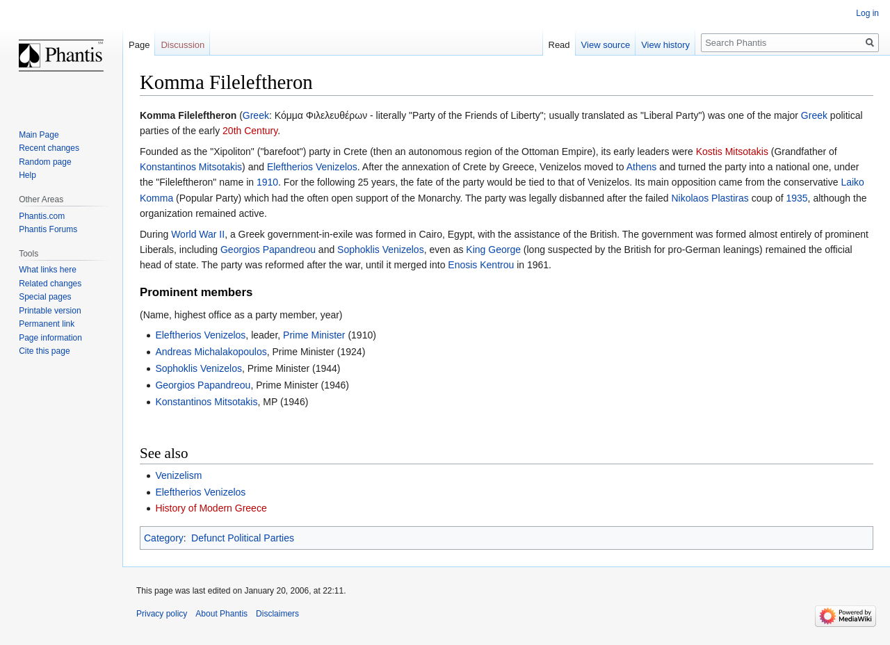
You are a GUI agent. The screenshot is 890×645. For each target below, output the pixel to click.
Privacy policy (161, 614)
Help (27, 175)
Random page (45, 162)
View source (606, 45)
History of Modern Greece (210, 508)
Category (164, 538)
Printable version (50, 311)
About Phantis (221, 614)
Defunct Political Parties (242, 538)
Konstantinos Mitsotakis (191, 166)
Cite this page (44, 351)
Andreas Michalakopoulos (210, 351)
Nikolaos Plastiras (709, 198)
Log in (867, 13)
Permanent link (46, 324)
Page (139, 45)
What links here (47, 270)
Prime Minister (314, 335)
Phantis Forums (48, 229)
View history (665, 45)
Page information (50, 338)
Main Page (38, 135)
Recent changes (49, 148)
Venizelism (178, 475)
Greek (256, 115)
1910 (267, 182)
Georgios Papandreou (268, 249)
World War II (198, 234)
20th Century (249, 130)
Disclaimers (277, 614)
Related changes (50, 283)
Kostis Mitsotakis (732, 151)
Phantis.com (42, 216)
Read (559, 45)
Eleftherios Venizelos (312, 166)
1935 (796, 198)
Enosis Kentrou (481, 264)
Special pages (45, 297)
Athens (641, 166)
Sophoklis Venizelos (380, 249)
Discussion (182, 45)
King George (493, 249)
